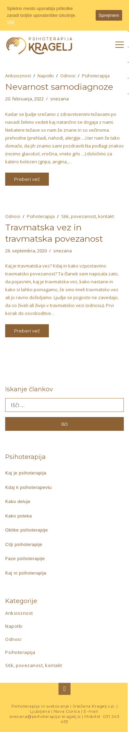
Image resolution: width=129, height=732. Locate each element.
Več (10, 21)
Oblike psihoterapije (26, 530)
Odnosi (67, 76)
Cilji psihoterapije (23, 544)
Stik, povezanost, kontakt (87, 216)
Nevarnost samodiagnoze (59, 86)
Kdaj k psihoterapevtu (28, 487)
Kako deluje (17, 501)
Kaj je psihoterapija (25, 473)
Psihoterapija (96, 76)
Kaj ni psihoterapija (25, 573)
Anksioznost (18, 76)
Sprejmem (109, 15)
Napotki (45, 76)
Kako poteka (18, 515)
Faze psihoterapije (25, 558)
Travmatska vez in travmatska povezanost (54, 233)
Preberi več (27, 179)
